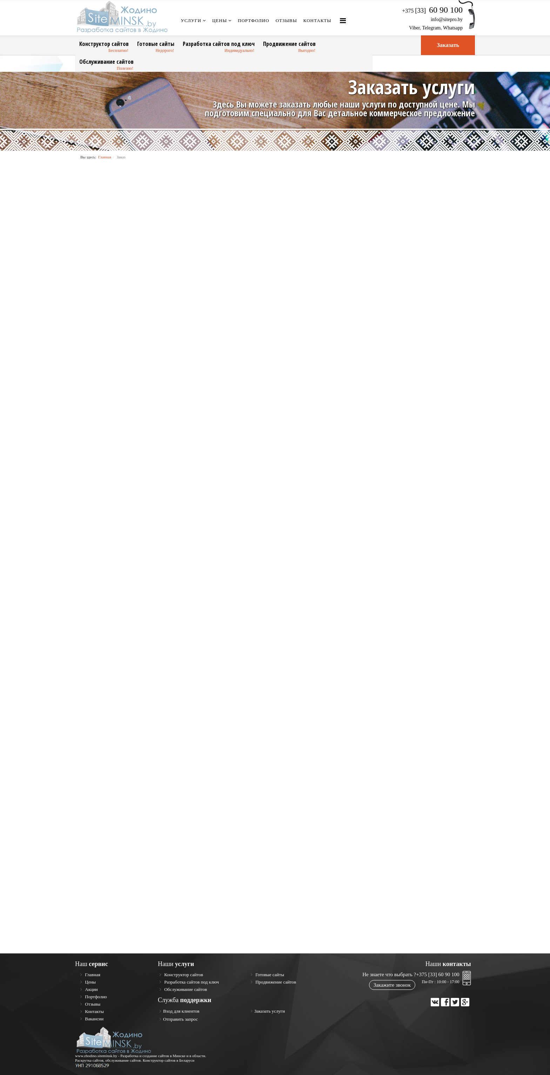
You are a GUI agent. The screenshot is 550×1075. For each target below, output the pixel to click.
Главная (104, 157)
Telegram (431, 27)
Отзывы (286, 20)
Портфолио (253, 20)
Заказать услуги (269, 1011)
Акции (91, 989)
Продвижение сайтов (289, 44)
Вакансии (93, 1018)
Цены (219, 20)
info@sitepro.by (447, 19)
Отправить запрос (180, 1019)
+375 (432, 11)
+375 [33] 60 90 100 (437, 974)
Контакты (317, 20)
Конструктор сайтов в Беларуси (169, 1060)
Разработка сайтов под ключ (219, 44)
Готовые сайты (155, 44)
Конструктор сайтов (104, 44)
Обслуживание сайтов (106, 62)
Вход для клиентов (181, 1011)
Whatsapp (453, 27)
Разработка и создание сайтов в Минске (153, 1056)
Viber (414, 27)
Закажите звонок (392, 985)
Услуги (191, 20)
